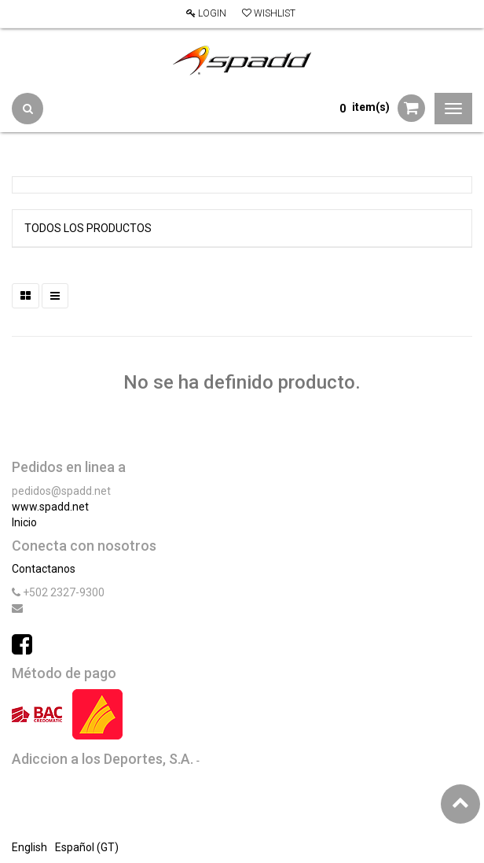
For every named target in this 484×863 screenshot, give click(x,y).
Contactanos (43, 568)
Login (206, 13)
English (29, 847)
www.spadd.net (50, 506)
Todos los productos (88, 228)
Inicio (24, 522)
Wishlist (268, 13)
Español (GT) (87, 847)
